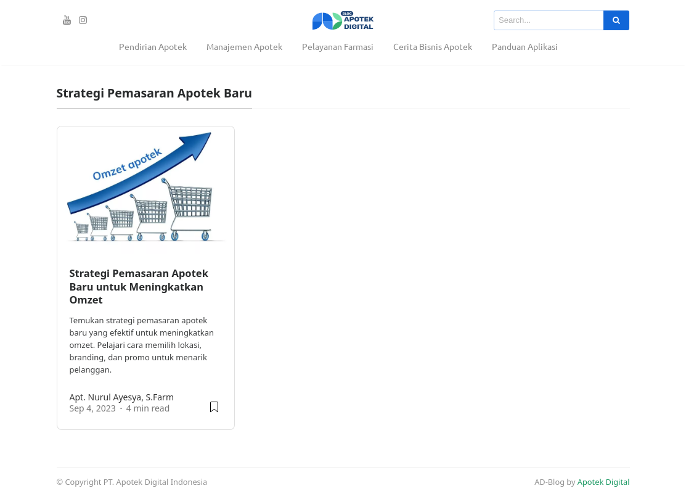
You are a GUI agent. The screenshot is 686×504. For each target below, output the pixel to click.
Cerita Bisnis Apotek (432, 46)
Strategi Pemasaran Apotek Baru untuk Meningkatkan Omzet (139, 286)
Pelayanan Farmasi (338, 46)
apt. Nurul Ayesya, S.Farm (122, 397)
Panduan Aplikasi (525, 46)
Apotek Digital (604, 481)
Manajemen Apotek (244, 46)
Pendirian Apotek (153, 46)
